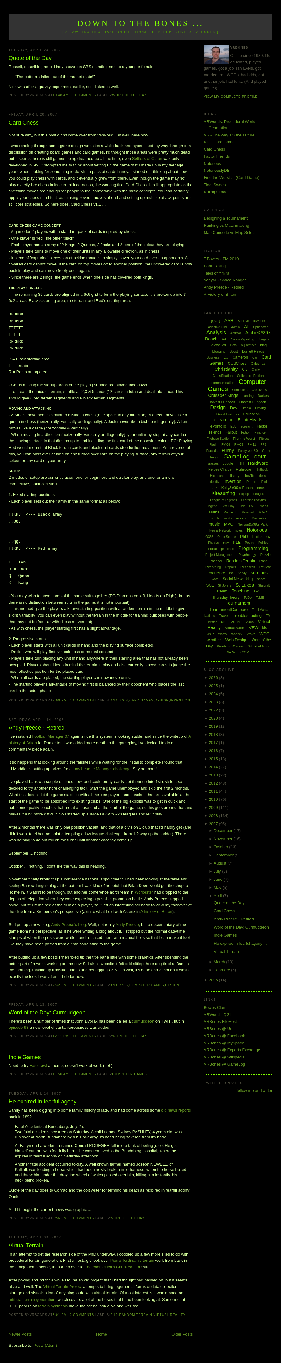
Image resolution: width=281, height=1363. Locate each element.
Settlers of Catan (147, 158)
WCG (264, 634)
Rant (263, 561)
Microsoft (231, 512)
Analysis (119, 700)
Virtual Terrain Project (62, 1286)
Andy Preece (127, 924)
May (218, 887)
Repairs (230, 567)
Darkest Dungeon (252, 402)
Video (250, 622)
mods (228, 518)
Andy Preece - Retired (37, 728)
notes (239, 530)
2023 (214, 702)
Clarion (257, 369)
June (219, 879)
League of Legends (223, 500)
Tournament (238, 603)
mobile (215, 518)
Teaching (240, 590)
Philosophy (261, 536)
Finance (260, 432)
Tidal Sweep (215, 184)
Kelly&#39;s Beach (237, 488)
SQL (210, 585)
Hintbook (261, 469)
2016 (214, 750)
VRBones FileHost (220, 1021)
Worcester (144, 892)
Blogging (218, 351)
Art (224, 339)
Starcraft (264, 585)
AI (246, 326)
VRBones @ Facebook (224, 1035)
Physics (213, 542)
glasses (213, 463)
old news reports (176, 1110)
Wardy (222, 634)
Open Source (226, 536)
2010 (214, 799)
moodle (241, 518)
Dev (233, 407)
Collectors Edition (250, 376)
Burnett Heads (253, 351)
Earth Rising (215, 266)
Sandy (242, 573)
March (220, 961)
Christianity (226, 369)
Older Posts (182, 1334)
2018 (214, 734)
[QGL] (215, 321)
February (222, 970)
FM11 (252, 444)
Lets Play (227, 506)
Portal (212, 549)
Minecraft (248, 512)
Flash (213, 444)
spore (261, 579)
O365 (209, 536)
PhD (114, 1314)
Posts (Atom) (45, 1345)
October (221, 847)
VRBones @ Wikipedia (224, 1057)
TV (268, 615)
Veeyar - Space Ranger (225, 280)
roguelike (217, 573)
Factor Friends (217, 156)
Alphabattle (260, 327)
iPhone (251, 481)
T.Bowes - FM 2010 (221, 258)
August (220, 863)
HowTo (249, 476)
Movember (259, 518)
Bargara (263, 339)
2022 (214, 710)
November (224, 838)
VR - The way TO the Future (229, 135)
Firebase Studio (218, 438)
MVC (228, 524)
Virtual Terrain (26, 1245)
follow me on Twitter (255, 1090)
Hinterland (217, 476)
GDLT (260, 456)
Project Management (219, 555)
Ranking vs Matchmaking (226, 225)
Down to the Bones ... (140, 23)
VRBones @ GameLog (224, 1064)
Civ (244, 369)
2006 (214, 980)
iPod (264, 481)
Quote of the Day (30, 58)
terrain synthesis (53, 1306)
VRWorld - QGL (218, 1014)
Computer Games (146, 985)
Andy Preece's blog (68, 924)
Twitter (212, 622)
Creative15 (259, 390)
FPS (263, 444)
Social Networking (238, 579)
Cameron (240, 357)
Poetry (249, 542)
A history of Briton (156, 911)
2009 (214, 807)
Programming (253, 548)
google (228, 463)
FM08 (225, 444)
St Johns (224, 585)
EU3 (233, 426)
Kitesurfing (223, 493)
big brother (248, 345)
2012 (214, 783)
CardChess (237, 363)
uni (223, 621)
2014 (214, 767)
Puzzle (265, 555)
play (226, 542)
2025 (214, 685)
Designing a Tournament (226, 218)
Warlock (237, 634)
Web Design (236, 639)
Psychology (247, 555)
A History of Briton (220, 294)
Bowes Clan (214, 1007)
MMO (263, 512)
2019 (214, 726)
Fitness (264, 438)
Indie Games (25, 1057)
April (218, 895)
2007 (214, 823)
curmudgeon (143, 1021)
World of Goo (258, 646)
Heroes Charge (220, 469)
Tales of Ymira (216, 273)
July (218, 871)
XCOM (244, 652)
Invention (180, 700)
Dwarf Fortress (227, 414)
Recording (213, 567)
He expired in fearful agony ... (46, 1101)
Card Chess (24, 123)
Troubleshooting (247, 615)
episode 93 (19, 1027)
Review (265, 567)
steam (221, 591)
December (224, 830)
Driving (260, 408)
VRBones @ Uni (218, 1028)
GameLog (236, 456)
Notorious (212, 163)
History (234, 476)
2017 (214, 742)
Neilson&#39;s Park (252, 524)
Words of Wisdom (230, 646)
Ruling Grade (216, 192)
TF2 (257, 591)
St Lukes (245, 584)
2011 (214, 791)
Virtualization (235, 628)
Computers (240, 390)
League (259, 494)
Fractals (212, 451)
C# (226, 357)
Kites (260, 488)
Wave (251, 634)
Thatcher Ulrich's (100, 1267)
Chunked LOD (129, 1267)
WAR (210, 634)
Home (101, 1334)
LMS (252, 506)
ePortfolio (218, 426)
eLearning (223, 419)
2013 (214, 775)
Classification (222, 376)
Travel (224, 615)
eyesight (246, 426)
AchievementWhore (251, 321)
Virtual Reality (169, 1314)
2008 (214, 815)
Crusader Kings (223, 395)
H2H (240, 463)
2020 (214, 718)
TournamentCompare (229, 609)
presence (227, 549)
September (224, 855)
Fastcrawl (38, 1065)
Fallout (231, 432)
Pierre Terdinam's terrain (132, 1260)
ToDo (248, 597)
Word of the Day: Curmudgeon (47, 1012)
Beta (233, 345)
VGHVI (236, 622)
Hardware (258, 463)
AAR (229, 320)
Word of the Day (129, 95)
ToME (260, 597)
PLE (237, 542)
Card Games (141, 700)
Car (254, 357)
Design (162, 700)
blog (263, 345)
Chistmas (258, 363)
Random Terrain (135, 1314)
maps (264, 506)
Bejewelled (218, 345)
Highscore (243, 469)
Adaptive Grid (217, 327)
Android (235, 333)
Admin (235, 327)
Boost (234, 351)
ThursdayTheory (225, 597)
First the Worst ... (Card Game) (231, 177)
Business (213, 357)
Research (247, 567)
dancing (248, 396)
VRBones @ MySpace (224, 1043)
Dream (246, 408)
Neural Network (220, 530)
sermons (259, 572)
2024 (214, 693)
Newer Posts (20, 1334)
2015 (214, 758)
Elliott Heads (250, 419)
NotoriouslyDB (216, 170)
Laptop (244, 494)
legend (212, 506)
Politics (263, 542)
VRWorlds (258, 627)
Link (242, 506)
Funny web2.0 (248, 451)
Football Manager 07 (50, 736)
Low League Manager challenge (102, 768)
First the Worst (244, 438)
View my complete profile (231, 96)
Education (251, 414)
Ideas (262, 476)
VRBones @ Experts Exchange (232, 1050)
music (214, 524)
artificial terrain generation (32, 1299)
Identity (214, 481)
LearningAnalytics (253, 500)
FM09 (238, 444)
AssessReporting (242, 339)
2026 (214, 677)
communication (222, 382)
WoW (231, 652)
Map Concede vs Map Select (229, 232)
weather (214, 639)
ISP (214, 488)
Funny (228, 450)
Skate (214, 579)
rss (231, 573)
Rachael (216, 561)
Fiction (245, 432)
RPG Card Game (219, 142)
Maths (214, 512)
